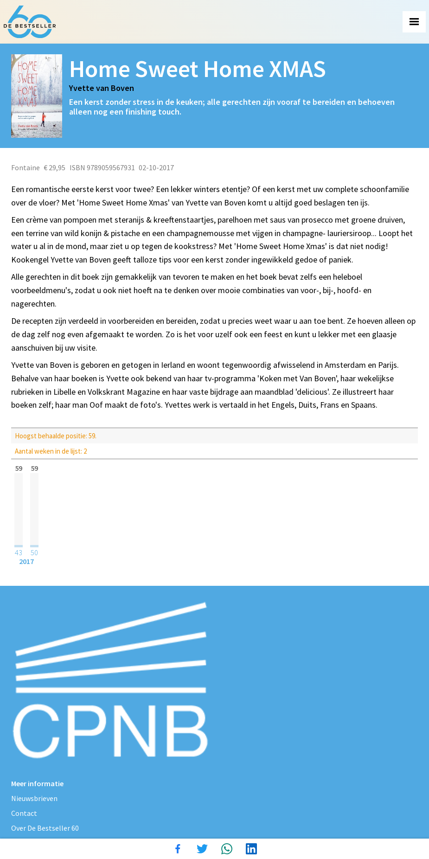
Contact (24, 813)
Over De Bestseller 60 (45, 828)
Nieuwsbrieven (34, 798)
